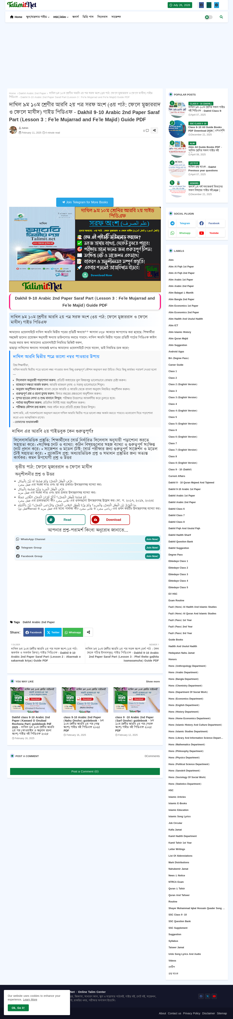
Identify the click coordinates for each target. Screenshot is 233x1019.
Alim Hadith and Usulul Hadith (186, 319)
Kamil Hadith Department (183, 836)
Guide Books (176, 639)
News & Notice (177, 875)
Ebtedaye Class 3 (178, 574)
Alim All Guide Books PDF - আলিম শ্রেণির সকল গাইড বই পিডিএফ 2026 (205, 150)
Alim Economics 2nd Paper (184, 312)
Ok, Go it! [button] (18, 1008)
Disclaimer (208, 1013)
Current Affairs (177, 476)
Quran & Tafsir (177, 888)
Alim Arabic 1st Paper (181, 279)
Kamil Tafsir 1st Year (180, 843)
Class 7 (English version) (183, 450)
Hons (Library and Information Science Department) (197, 738)
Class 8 (173, 456)
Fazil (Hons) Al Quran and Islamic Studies (192, 613)
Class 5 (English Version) (183, 423)
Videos (172, 960)
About (162, 1013)
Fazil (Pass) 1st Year (180, 620)
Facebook (36, 632)
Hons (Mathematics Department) (187, 744)
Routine (173, 901)
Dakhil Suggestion (179, 548)
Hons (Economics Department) (186, 699)
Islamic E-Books (178, 803)
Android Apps (176, 351)
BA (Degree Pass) (179, 358)
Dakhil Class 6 (177, 509)
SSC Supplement (178, 928)
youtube (214, 233)
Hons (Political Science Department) (189, 764)
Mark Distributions (179, 862)
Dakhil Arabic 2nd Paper (32, 93)
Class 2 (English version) (183, 384)
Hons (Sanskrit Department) (184, 770)
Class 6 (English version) (183, 437)
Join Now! (152, 539)
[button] (221, 17)
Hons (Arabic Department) (183, 672)
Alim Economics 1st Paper (183, 306)
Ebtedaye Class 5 (178, 587)
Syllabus (173, 941)
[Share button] (88, 632)
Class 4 (173, 404)
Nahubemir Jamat (178, 869)
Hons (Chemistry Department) (185, 685)
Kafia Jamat (175, 829)
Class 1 (173, 371)
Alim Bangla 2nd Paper (181, 299)
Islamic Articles (177, 797)
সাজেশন (116, 17)
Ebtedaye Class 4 (178, 581)
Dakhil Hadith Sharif (180, 535)
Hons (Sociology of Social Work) (187, 777)
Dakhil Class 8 (177, 522)
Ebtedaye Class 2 (178, 568)
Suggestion (175, 934)
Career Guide (176, 365)
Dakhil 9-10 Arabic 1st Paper (185, 489)
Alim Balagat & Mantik (181, 293)
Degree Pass (176, 554)
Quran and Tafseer (179, 895)
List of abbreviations (181, 856)
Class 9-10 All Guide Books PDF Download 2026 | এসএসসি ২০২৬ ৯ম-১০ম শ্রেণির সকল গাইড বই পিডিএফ (206, 132)
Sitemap (222, 1013)
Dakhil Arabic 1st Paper (182, 495)
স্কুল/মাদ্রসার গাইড (36, 17)
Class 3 (173, 391)
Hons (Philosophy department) (186, 751)
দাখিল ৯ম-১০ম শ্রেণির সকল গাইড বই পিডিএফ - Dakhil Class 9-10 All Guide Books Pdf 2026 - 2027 (206, 112)
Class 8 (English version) (183, 463)
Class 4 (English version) (183, 410)
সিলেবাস (102, 17)
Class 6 (173, 430)
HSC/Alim (59, 17)
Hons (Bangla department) (184, 679)
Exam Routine (176, 600)
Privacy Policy (191, 1013)
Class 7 (173, 443)
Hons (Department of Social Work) (188, 692)
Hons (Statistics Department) (185, 784)
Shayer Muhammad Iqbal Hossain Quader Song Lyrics (197, 908)
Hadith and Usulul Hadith (183, 646)
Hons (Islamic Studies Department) (188, 731)
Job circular (175, 823)
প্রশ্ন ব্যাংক (173, 974)
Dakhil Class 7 (177, 515)
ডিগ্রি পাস (88, 17)
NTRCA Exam (176, 882)
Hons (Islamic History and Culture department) (195, 725)
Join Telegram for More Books (85, 202)
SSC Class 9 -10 (178, 914)
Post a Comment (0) (84, 771)
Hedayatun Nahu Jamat (182, 653)
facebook (213, 223)
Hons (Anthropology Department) (187, 666)
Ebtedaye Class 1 (178, 561)
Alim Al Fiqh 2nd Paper (182, 273)
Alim (171, 260)
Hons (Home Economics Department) (190, 718)
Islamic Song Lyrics (180, 816)
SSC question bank (180, 921)
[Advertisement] (116, 53)
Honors (173, 659)
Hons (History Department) (184, 712)
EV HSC (173, 594)
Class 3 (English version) (183, 397)
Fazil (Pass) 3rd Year (180, 633)
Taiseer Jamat (176, 947)
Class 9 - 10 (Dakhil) (180, 469)
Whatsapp (75, 632)
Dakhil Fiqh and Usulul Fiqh (184, 528)
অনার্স (75, 17)
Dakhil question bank (181, 541)
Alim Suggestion (178, 345)
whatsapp (184, 233)
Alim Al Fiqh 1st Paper (181, 266)
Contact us (174, 1013)
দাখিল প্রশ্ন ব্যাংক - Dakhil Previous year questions (203, 168)
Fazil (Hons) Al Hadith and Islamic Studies (193, 607)
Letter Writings (177, 849)
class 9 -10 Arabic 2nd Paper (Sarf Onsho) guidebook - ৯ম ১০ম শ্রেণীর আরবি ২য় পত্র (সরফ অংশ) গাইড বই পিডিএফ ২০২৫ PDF (134, 724)
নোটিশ (172, 967)
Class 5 (173, 417)
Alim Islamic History (180, 332)
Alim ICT (173, 325)
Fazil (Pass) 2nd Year (181, 626)
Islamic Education (179, 810)
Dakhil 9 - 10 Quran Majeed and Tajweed (191, 482)
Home (18, 17)
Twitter (55, 632)
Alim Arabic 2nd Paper (181, 286)
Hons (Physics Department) (184, 757)
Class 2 (173, 378)
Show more (153, 681)
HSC (171, 790)
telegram (185, 223)
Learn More (30, 999)
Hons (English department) (184, 705)
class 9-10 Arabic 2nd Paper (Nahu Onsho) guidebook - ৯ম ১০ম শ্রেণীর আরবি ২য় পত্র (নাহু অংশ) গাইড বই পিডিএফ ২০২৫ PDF (84, 724)
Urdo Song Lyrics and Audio (185, 954)
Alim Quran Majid (178, 338)
